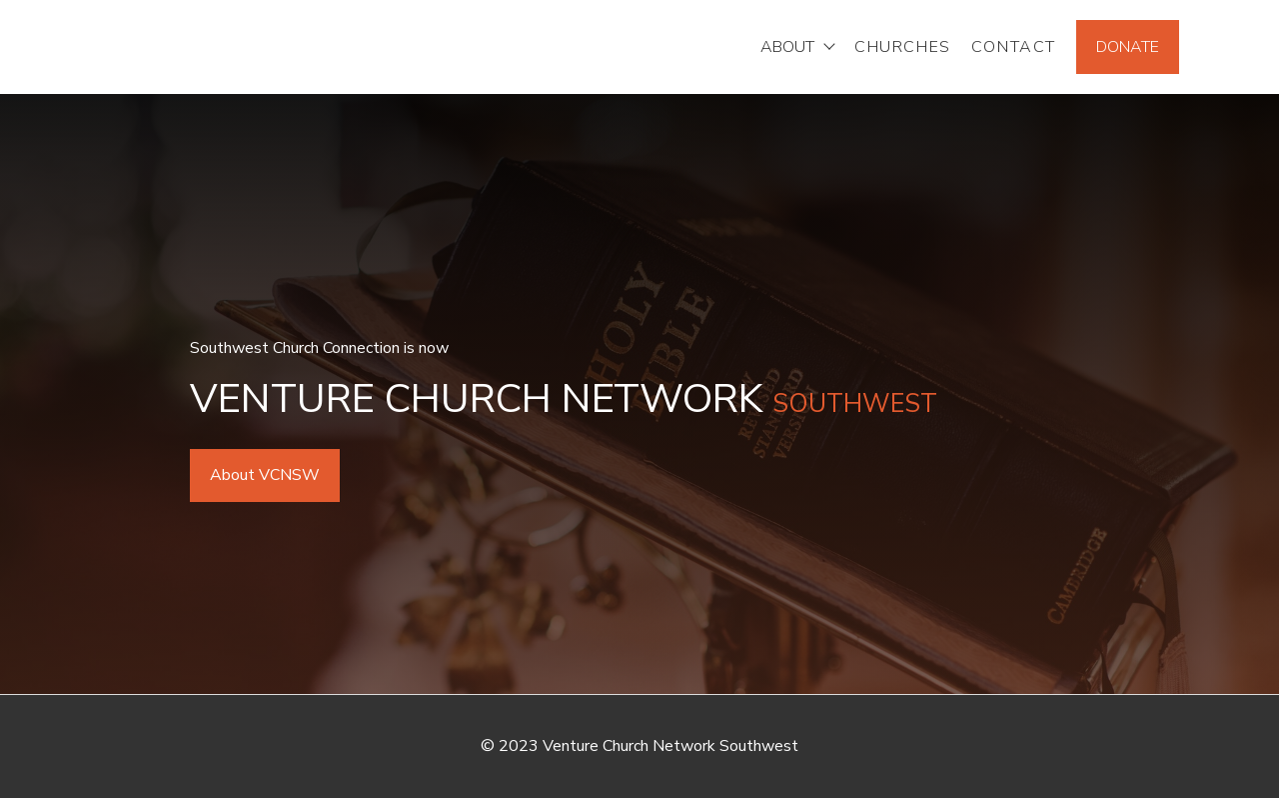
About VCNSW (265, 475)
